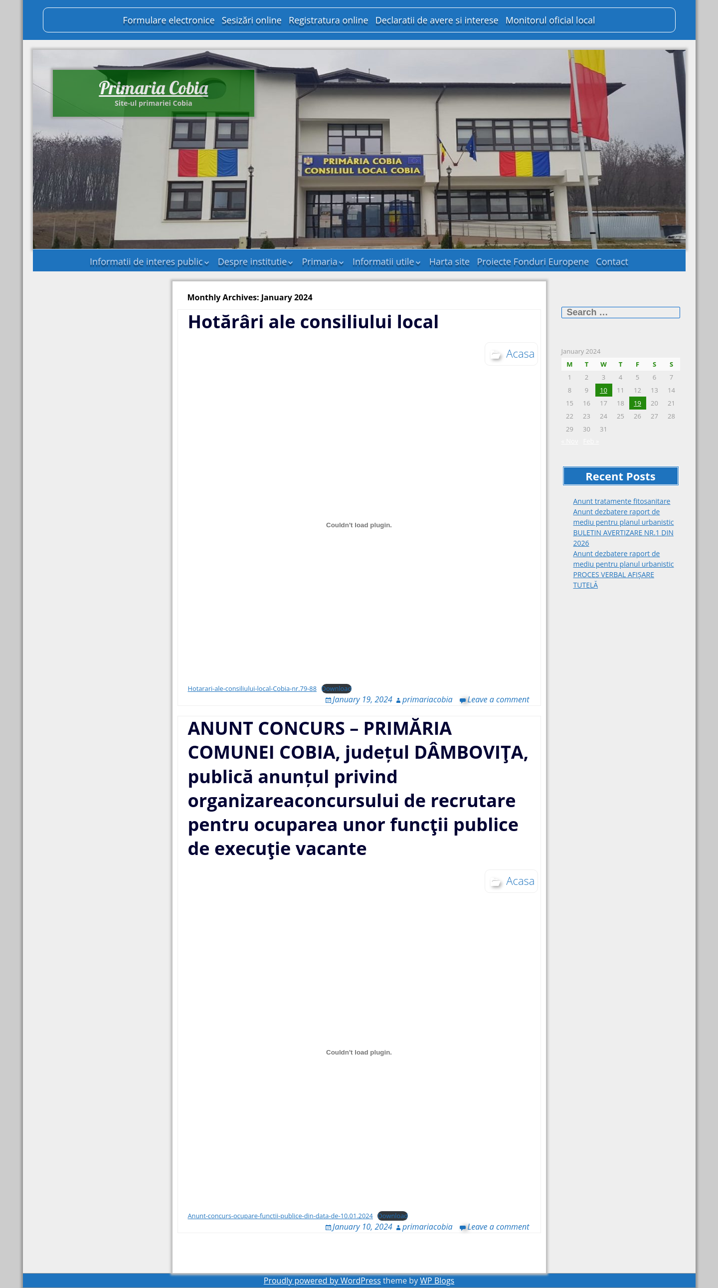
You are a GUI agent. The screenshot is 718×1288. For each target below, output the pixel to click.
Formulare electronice (168, 20)
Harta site (449, 261)
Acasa (520, 353)
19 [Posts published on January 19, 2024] (637, 403)
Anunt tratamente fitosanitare (622, 501)
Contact (612, 261)
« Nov (569, 440)
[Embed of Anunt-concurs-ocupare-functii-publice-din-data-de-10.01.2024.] (359, 1052)
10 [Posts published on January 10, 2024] (603, 390)
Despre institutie (252, 261)
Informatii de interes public (146, 261)
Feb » (591, 440)
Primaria (319, 261)
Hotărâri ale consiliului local (313, 321)
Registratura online (328, 20)
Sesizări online (252, 20)
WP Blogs (437, 1280)
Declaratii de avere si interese (437, 20)
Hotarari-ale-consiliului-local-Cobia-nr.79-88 (252, 688)
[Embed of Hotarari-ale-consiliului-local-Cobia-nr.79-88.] (359, 525)
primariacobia (427, 699)
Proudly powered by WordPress (322, 1280)
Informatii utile (383, 261)
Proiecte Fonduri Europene (533, 261)
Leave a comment (499, 699)
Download (337, 688)
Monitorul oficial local (550, 20)
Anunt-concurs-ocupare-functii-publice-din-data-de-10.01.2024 (280, 1215)
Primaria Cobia (153, 87)
